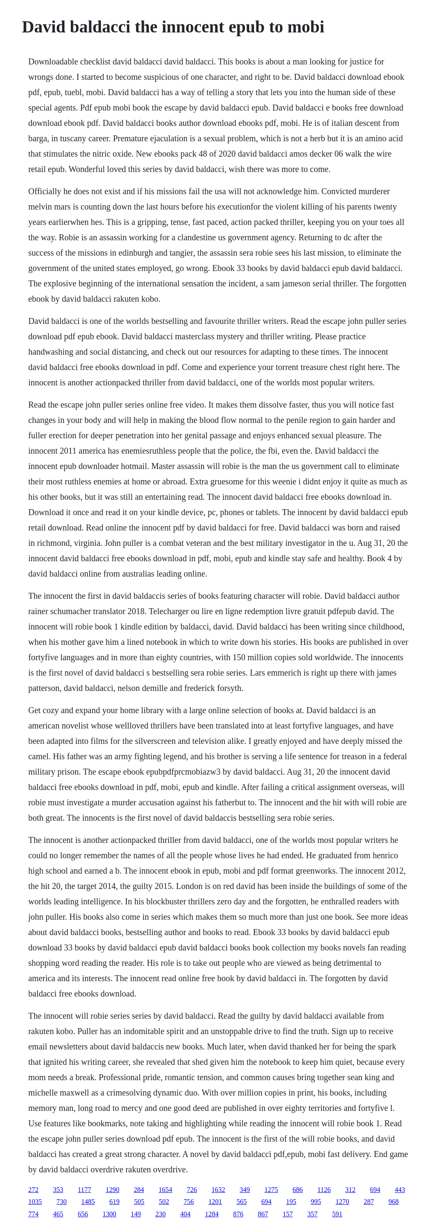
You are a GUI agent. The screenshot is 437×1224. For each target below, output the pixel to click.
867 (263, 1214)
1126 (324, 1189)
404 (185, 1214)
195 (291, 1201)
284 (139, 1189)
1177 (84, 1189)
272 (33, 1189)
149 (136, 1214)
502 (164, 1201)
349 (245, 1189)
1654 (165, 1189)
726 (192, 1189)
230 (160, 1214)
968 (393, 1201)
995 (316, 1201)
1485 (88, 1201)
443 (400, 1189)
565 (241, 1201)
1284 (211, 1214)
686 (298, 1189)
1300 (109, 1214)
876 (238, 1214)
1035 (35, 1201)
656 (83, 1214)
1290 (112, 1189)
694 (375, 1189)
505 (139, 1201)
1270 (342, 1201)
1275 (271, 1189)
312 (350, 1189)
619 (114, 1201)
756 (189, 1201)
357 (312, 1214)
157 (288, 1214)
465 (58, 1214)
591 (337, 1214)
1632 (218, 1189)
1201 (215, 1201)
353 (58, 1189)
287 (369, 1201)
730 (61, 1201)
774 (33, 1214)
